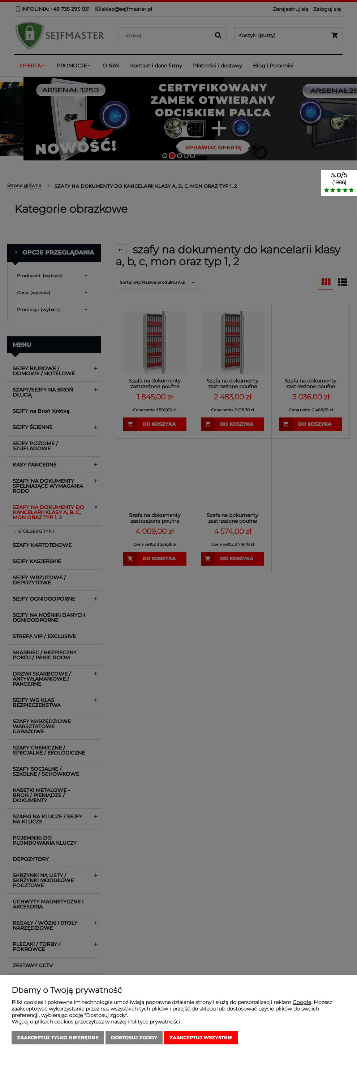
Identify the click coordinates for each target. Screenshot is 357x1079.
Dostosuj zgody (134, 1037)
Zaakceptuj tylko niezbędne (58, 1037)
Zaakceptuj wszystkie (200, 1037)
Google (302, 1002)
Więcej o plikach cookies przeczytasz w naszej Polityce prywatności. (96, 1021)
